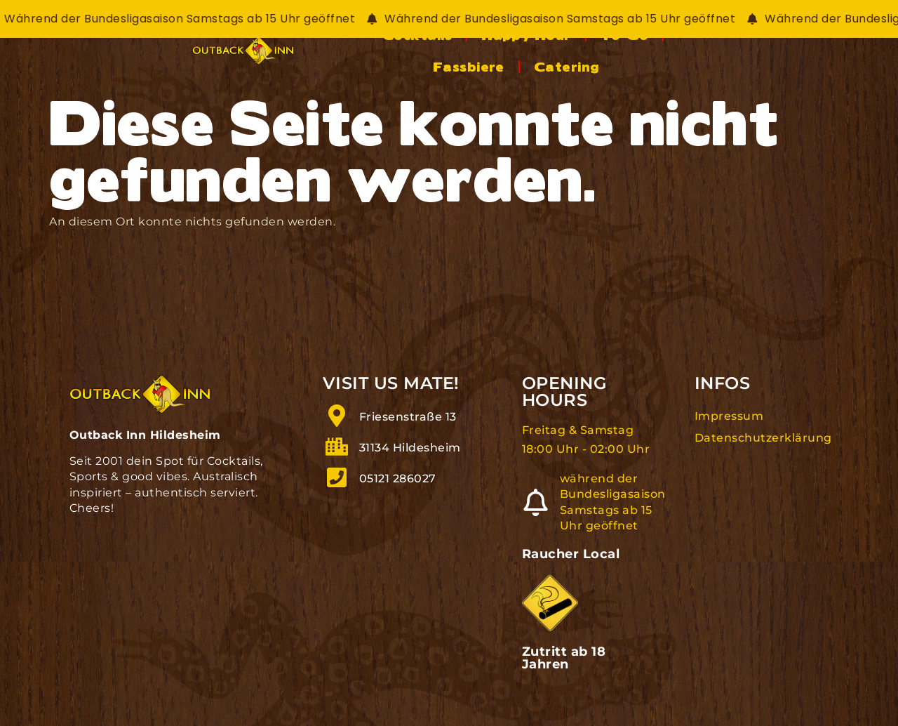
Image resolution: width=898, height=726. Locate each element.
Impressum (729, 427)
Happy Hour (513, 69)
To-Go (611, 69)
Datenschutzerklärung (762, 448)
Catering (798, 69)
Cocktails (403, 69)
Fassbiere (701, 69)
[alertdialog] (449, 19)
